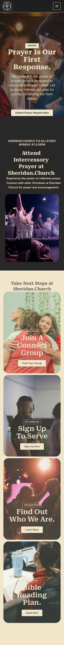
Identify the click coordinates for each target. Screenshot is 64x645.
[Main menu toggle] (57, 6)
